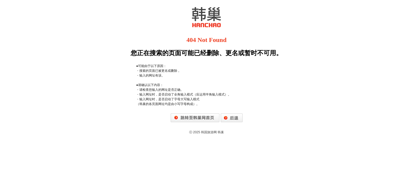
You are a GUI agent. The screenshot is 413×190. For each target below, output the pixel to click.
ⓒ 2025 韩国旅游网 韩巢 (206, 132)
